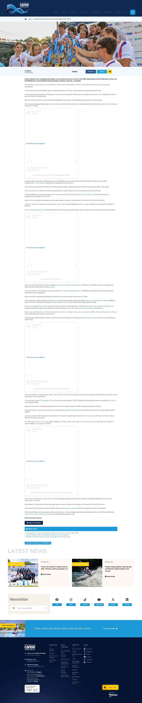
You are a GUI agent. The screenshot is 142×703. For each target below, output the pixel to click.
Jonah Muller (92, 306)
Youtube (88, 657)
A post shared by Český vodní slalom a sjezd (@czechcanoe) (51, 175)
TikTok (88, 654)
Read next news (109, 628)
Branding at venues (64, 667)
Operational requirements (65, 663)
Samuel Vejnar (29, 306)
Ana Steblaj (28, 416)
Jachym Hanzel (91, 300)
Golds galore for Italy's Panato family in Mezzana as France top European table (52, 533)
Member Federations (75, 666)
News (63, 12)
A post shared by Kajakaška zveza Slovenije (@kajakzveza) (51, 389)
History (74, 651)
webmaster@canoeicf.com (35, 666)
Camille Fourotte (91, 318)
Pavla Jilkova (111, 400)
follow (85, 604)
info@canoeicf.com (33, 661)
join (71, 604)
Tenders (74, 679)
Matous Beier (29, 200)
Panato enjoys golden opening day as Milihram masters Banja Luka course (118, 569)
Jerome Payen (30, 514)
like (57, 604)
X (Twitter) (89, 659)
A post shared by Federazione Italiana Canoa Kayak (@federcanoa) (51, 492)
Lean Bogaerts (39, 423)
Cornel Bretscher (106, 306)
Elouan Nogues (112, 312)
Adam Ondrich (42, 306)
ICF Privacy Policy (52, 661)
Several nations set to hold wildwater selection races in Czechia (47, 535)
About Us (107, 12)
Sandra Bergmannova (32, 190)
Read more (47, 574)
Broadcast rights (75, 673)
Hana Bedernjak (48, 312)
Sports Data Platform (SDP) (65, 675)
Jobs (73, 658)
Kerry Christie (55, 104)
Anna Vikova (63, 291)
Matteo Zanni (47, 499)
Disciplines (95, 12)
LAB (110, 696)
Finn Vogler (85, 204)
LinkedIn (88, 662)
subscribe (99, 604)
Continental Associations (76, 662)
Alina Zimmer (60, 285)
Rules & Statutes (51, 649)
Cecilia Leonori (63, 312)
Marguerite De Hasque (85, 194)
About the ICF (76, 649)
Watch (73, 12)
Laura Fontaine (40, 183)
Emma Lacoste (90, 416)
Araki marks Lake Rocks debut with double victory (63, 628)
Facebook (89, 649)
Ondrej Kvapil (77, 190)
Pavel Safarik (104, 300)
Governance (120, 12)
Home (55, 12)
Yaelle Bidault (73, 410)
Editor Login (112, 687)
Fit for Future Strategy (53, 656)
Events (83, 12)
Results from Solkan (34, 523)
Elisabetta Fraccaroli (70, 508)
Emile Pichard (66, 302)
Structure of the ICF (77, 655)
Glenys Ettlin (51, 287)
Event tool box (65, 659)
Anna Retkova (111, 104)
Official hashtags (63, 671)
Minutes (51, 653)
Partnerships (76, 676)
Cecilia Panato (97, 94)
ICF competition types (65, 651)
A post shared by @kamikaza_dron (51, 279)
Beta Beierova (76, 291)
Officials (74, 670)
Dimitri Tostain (42, 514)
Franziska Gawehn (74, 285)
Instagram (89, 651)
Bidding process (63, 656)
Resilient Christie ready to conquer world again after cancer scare (48, 537)
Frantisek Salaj (87, 308)
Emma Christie (29, 210)
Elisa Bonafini (46, 196)
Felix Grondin (61, 204)
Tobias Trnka (55, 300)
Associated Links (75, 682)
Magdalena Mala (47, 400)
